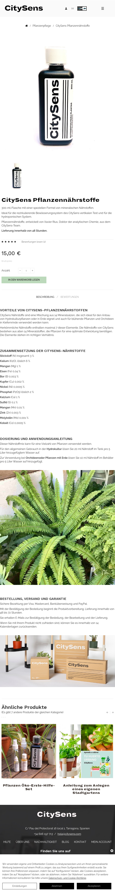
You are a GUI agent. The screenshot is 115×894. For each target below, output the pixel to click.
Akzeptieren (94, 886)
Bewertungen (70, 297)
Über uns (22, 842)
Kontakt (80, 842)
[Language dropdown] (72, 8)
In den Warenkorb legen (24, 279)
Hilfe (7, 842)
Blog (65, 842)
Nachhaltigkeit (45, 842)
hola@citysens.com (69, 834)
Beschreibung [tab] (45, 297)
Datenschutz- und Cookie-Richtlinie (67, 878)
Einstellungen (19, 886)
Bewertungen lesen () (34, 241)
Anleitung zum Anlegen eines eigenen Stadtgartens (86, 789)
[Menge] (26, 270)
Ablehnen (57, 886)
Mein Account (101, 842)
